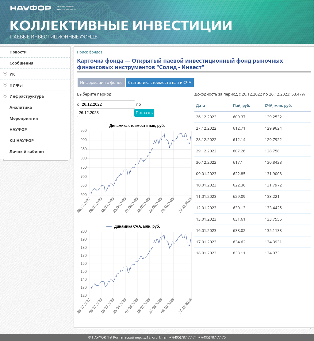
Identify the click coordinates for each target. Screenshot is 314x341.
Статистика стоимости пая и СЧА (159, 82)
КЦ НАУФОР (22, 140)
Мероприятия (24, 118)
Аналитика (21, 107)
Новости (18, 52)
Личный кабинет (27, 151)
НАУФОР (18, 129)
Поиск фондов (89, 52)
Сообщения (21, 63)
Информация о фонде (101, 82)
